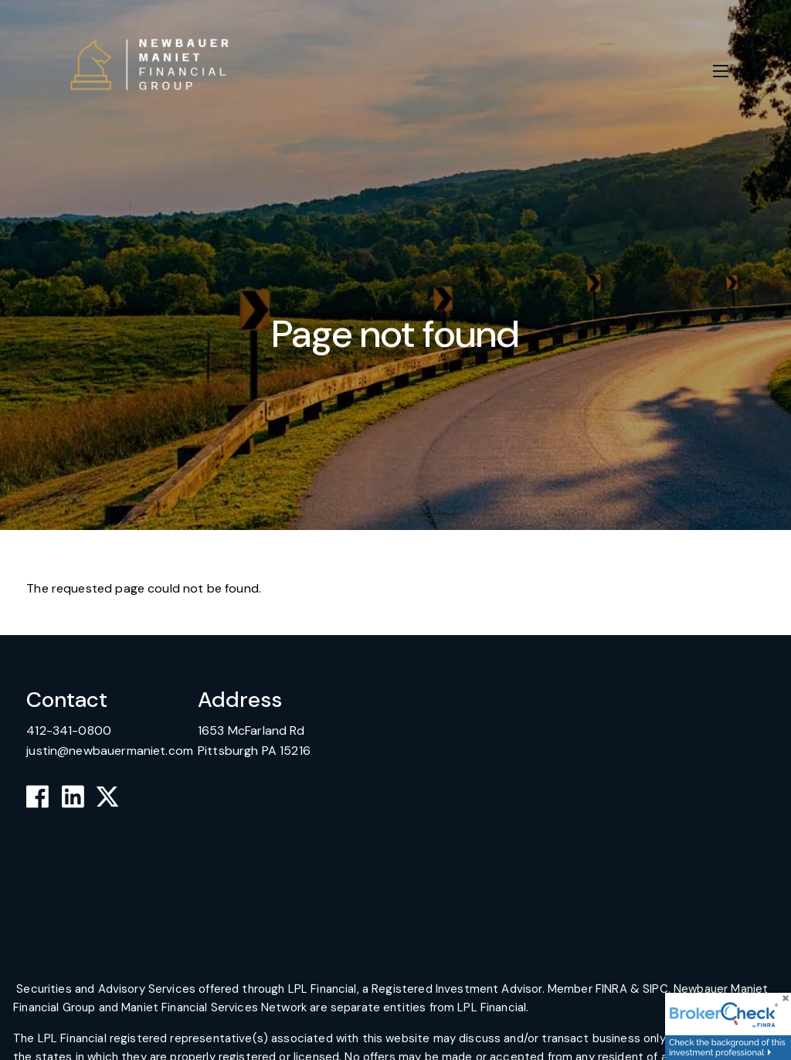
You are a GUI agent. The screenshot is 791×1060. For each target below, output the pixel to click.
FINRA (611, 989)
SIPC (655, 989)
